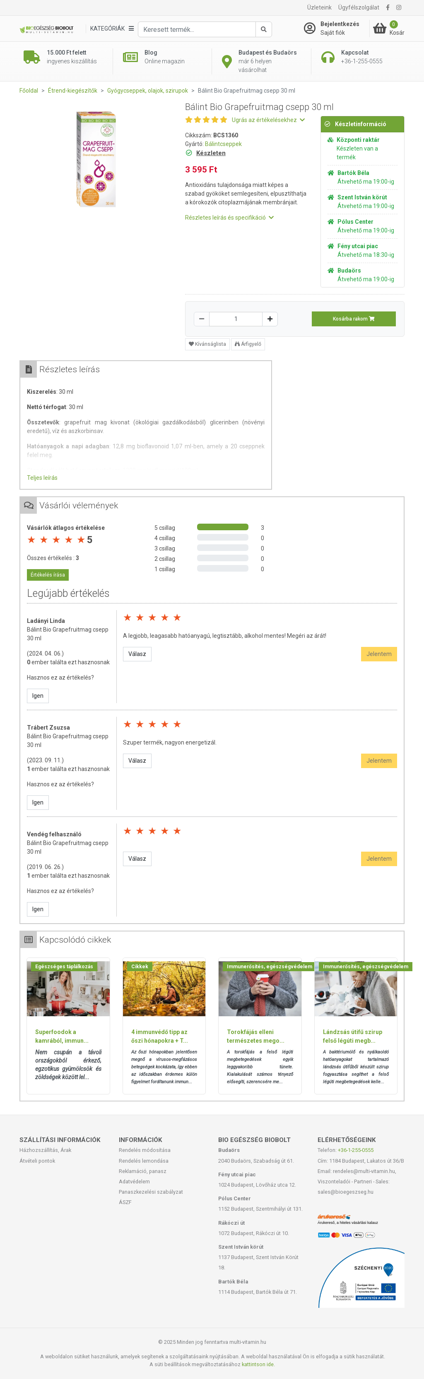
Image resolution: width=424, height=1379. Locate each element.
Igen (37, 695)
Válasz (137, 654)
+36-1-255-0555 (355, 1150)
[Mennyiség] (236, 319)
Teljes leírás (42, 477)
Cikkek (139, 967)
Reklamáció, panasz (142, 1171)
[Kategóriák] (112, 28)
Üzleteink (319, 7)
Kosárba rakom (354, 319)
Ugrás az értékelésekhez (268, 120)
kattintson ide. (258, 1364)
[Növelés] (270, 319)
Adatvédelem (134, 1181)
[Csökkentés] (202, 319)
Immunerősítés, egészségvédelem (269, 967)
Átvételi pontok (37, 1161)
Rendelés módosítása (145, 1150)
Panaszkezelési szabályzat (151, 1192)
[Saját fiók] (336, 28)
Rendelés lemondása (144, 1161)
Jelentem (379, 654)
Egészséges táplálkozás (64, 967)
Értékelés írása (48, 575)
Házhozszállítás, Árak (45, 1150)
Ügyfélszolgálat (358, 7)
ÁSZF (125, 1202)
